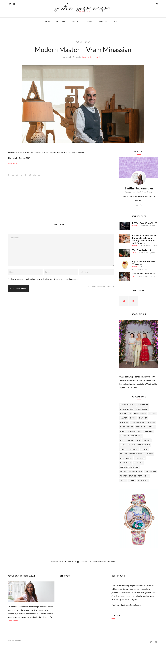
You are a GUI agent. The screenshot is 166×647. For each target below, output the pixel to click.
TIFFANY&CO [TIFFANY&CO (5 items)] (143, 476)
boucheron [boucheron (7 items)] (125, 413)
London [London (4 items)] (144, 449)
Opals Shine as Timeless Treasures (143, 262)
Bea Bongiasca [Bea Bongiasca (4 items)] (127, 409)
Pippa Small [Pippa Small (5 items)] (140, 458)
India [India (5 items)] (138, 440)
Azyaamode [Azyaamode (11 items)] (143, 405)
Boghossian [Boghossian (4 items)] (142, 409)
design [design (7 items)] (139, 427)
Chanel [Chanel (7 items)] (133, 418)
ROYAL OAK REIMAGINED (144, 223)
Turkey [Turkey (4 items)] (132, 480)
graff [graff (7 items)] (123, 436)
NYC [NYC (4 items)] (122, 458)
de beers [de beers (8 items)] (151, 422)
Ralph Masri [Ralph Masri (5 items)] (125, 463)
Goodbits (17, 641)
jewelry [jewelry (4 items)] (124, 449)
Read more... (13, 163)
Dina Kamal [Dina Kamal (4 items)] (149, 427)
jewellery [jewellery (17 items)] (125, 445)
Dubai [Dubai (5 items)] (123, 431)
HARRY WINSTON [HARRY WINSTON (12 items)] (135, 436)
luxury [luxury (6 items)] (123, 454)
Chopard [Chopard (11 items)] (124, 422)
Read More (13, 620)
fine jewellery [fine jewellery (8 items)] (134, 431)
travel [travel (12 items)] (123, 480)
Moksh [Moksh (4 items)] (150, 454)
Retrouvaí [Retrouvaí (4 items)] (138, 463)
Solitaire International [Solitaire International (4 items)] (131, 471)
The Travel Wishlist (141, 250)
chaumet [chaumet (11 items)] (143, 418)
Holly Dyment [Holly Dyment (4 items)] (126, 440)
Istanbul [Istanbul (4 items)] (147, 440)
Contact (116, 616)
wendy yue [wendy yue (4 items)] (143, 480)
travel (135, 253)
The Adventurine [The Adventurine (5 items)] (128, 476)
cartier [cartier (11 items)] (123, 418)
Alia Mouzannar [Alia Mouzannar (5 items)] (128, 405)
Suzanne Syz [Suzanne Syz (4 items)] (150, 471)
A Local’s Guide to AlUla (143, 273)
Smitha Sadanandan (83, 8)
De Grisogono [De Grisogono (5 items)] (126, 427)
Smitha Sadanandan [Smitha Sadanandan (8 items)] (129, 467)
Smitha (76, 57)
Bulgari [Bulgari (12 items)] (152, 413)
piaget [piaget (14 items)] (129, 458)
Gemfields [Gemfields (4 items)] (148, 431)
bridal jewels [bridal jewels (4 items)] (140, 413)
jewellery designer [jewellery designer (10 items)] (141, 445)
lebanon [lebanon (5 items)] (134, 449)
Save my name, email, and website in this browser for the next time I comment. (45, 279)
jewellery (99, 57)
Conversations (87, 57)
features (136, 226)
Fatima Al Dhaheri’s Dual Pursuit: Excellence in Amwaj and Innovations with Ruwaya (144, 239)
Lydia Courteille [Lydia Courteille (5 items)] (136, 454)
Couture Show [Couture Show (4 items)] (138, 422)
